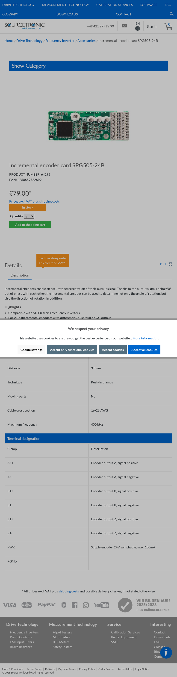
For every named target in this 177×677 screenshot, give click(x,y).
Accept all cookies (144, 350)
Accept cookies (113, 350)
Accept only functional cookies (72, 350)
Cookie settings (31, 350)
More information (145, 338)
